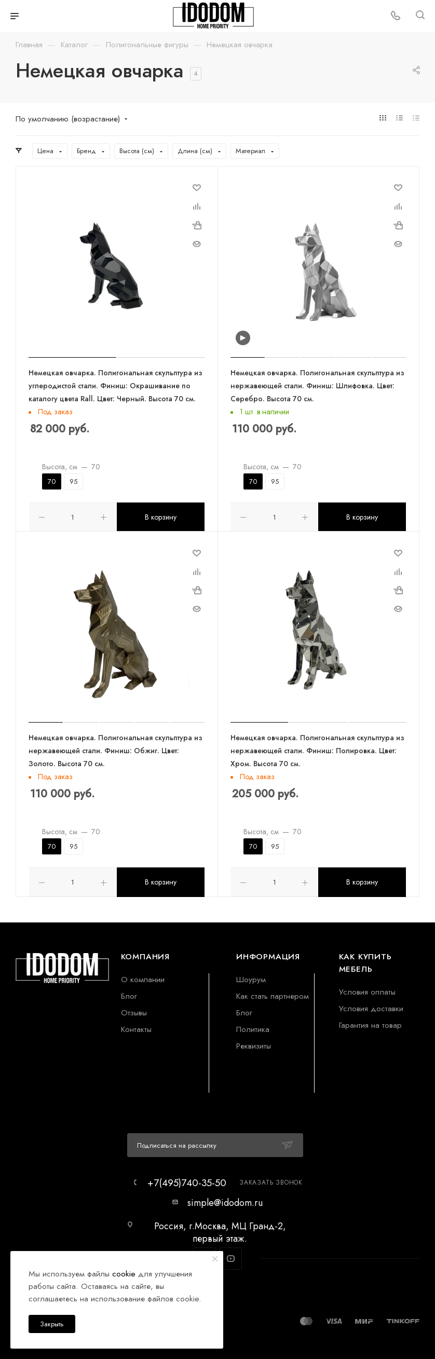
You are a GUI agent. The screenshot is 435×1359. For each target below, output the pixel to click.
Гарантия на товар (370, 1023)
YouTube (231, 1257)
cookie (123, 1274)
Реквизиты (253, 1044)
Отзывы (134, 1010)
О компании (143, 977)
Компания (145, 954)
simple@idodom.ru (225, 1200)
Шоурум (251, 977)
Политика (252, 1027)
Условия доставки (371, 1006)
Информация (268, 954)
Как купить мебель (365, 960)
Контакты (136, 1027)
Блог (129, 994)
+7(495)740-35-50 (186, 1181)
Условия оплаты (367, 990)
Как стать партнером (272, 994)
